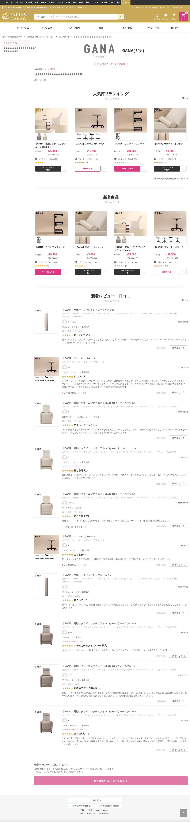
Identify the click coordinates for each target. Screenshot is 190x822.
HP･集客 (104, 2)
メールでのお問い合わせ (109, 805)
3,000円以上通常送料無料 (13, 7)
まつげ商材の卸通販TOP (12, 37)
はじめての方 (164, 7)
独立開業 (29, 2)
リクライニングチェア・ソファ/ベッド (89, 313)
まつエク (125, 2)
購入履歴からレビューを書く (110, 780)
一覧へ (183, 98)
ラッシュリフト (49, 27)
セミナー (19, 2)
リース (60, 2)
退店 (118, 2)
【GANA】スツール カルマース (79, 358)
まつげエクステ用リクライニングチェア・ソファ (132, 406)
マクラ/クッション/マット (122, 313)
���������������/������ (16, 49)
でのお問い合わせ (81, 805)
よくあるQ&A (95, 800)
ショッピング (9, 2)
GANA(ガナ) (64, 37)
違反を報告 (161, 348)
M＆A (68, 2)
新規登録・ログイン (180, 7)
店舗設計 (52, 2)
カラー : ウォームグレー (72, 596)
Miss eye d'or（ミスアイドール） (40, 37)
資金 (36, 2)
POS (81, 2)
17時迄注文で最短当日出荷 (37, 7)
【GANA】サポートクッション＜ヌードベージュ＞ (89, 309)
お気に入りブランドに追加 (111, 63)
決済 (87, 2)
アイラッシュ (23, 27)
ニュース (95, 2)
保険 (74, 2)
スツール (76, 362)
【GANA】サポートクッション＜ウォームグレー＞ (89, 575)
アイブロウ (75, 27)
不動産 (43, 2)
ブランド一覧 (153, 27)
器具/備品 (127, 27)
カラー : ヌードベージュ (72, 330)
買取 (112, 2)
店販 (101, 27)
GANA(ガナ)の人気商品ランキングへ (170, 178)
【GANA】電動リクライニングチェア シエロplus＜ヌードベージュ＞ (99, 402)
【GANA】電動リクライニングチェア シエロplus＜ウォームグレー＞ (99, 623)
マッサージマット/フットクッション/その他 (157, 313)
